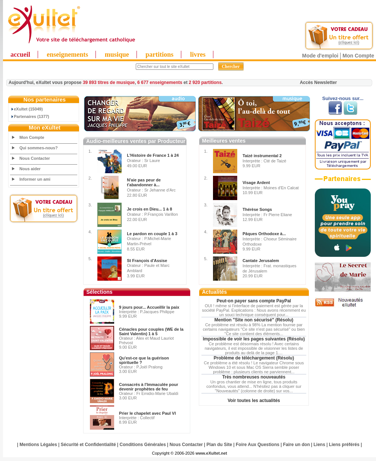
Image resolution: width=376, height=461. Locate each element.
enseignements (67, 54)
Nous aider (30, 168)
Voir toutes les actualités (254, 400)
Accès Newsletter (318, 82)
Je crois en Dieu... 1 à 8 (149, 209)
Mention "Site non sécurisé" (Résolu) (253, 320)
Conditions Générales (143, 444)
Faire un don (296, 444)
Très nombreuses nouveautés (253, 377)
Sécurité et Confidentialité (88, 444)
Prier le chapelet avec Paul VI (147, 413)
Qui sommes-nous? (38, 148)
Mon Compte (358, 56)
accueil (20, 54)
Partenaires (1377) (29, 116)
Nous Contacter (34, 158)
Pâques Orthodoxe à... (264, 233)
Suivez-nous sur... (343, 98)
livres (198, 54)
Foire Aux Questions (257, 444)
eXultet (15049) (26, 109)
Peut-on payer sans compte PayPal (254, 300)
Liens (319, 444)
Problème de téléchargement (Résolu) (254, 358)
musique (117, 54)
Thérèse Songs (257, 209)
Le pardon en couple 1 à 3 (152, 233)
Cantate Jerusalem (260, 260)
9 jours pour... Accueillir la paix (149, 307)
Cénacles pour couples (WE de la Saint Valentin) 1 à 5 (151, 331)
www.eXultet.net (211, 453)
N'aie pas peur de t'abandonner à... (144, 182)
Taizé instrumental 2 (262, 155)
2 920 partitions (205, 82)
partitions (159, 54)
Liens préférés (344, 444)
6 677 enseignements (159, 82)
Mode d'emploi (320, 56)
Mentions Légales (38, 444)
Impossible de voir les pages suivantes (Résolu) (254, 339)
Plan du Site (219, 444)
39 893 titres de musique (109, 82)
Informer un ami (34, 179)
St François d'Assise (147, 260)
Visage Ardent (256, 182)
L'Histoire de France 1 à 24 (153, 155)
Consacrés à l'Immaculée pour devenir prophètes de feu (148, 386)
